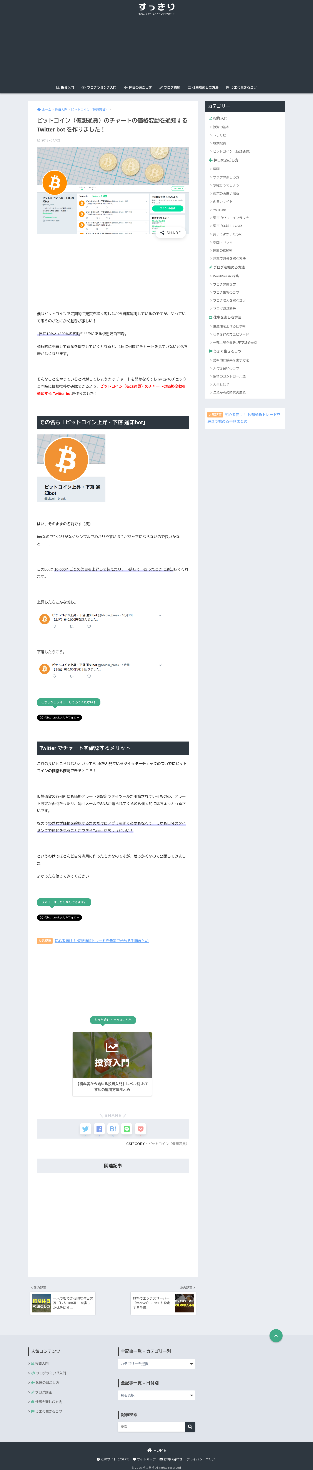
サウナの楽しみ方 (226, 178)
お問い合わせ (171, 1457)
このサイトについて (113, 1457)
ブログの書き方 (224, 285)
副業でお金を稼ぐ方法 (229, 259)
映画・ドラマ (223, 243)
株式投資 (219, 143)
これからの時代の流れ (229, 394)
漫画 (216, 169)
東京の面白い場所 (226, 194)
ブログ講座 (169, 87)
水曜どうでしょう (226, 186)
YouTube (219, 210)
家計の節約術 (223, 251)
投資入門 (65, 87)
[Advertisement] (156, 50)
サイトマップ (144, 1457)
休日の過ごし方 (138, 87)
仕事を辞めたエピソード (231, 335)
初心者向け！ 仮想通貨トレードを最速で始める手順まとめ (104, 940)
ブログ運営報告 (224, 309)
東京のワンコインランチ (231, 218)
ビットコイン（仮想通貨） (168, 1140)
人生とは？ (221, 386)
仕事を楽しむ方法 (203, 87)
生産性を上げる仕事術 (229, 327)
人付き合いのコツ (226, 369)
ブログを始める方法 (227, 268)
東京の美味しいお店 (227, 226)
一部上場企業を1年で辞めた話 (235, 343)
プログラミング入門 (99, 87)
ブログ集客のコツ (226, 293)
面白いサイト (223, 202)
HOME (156, 1448)
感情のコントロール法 (229, 377)
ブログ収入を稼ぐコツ (229, 301)
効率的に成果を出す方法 (231, 361)
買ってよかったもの (227, 234)
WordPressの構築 (226, 277)
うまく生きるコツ (241, 87)
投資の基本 (221, 127)
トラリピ (219, 135)
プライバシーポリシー (202, 1457)
